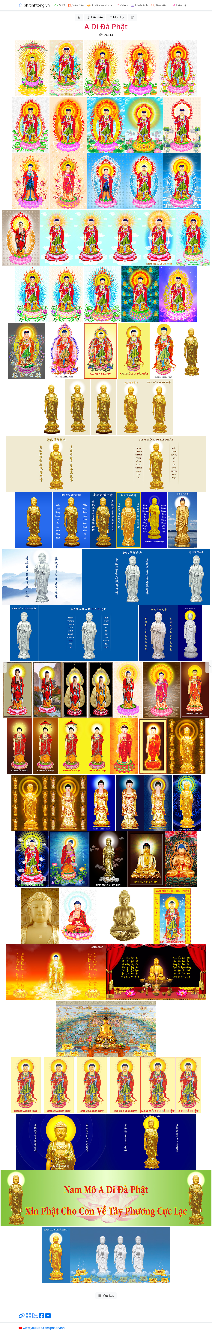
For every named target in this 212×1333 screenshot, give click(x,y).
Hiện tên (94, 17)
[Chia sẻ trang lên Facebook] (42, 1317)
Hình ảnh (139, 5)
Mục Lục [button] (117, 17)
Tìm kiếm (160, 5)
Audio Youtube (99, 5)
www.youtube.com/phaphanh (41, 1328)
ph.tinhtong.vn (34, 5)
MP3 (59, 5)
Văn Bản (76, 5)
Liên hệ (178, 5)
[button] (3, 666)
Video (121, 5)
